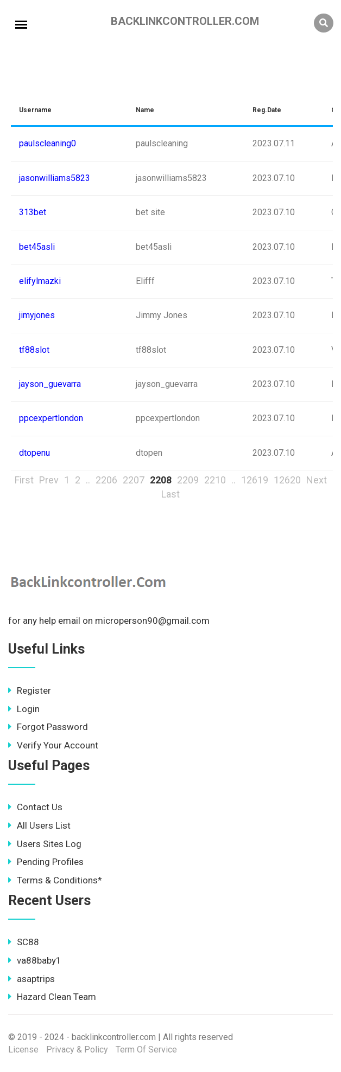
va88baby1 (34, 960)
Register (29, 690)
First (24, 480)
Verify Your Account (53, 745)
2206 (106, 480)
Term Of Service (146, 1049)
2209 (188, 480)
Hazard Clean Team (52, 996)
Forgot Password (48, 726)
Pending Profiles (46, 861)
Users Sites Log (44, 843)
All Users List (39, 825)
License (23, 1049)
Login (24, 708)
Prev (49, 480)
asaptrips (31, 978)
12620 (287, 480)
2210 (215, 480)
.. (88, 480)
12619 (254, 480)
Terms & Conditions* (55, 880)
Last (170, 494)
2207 (133, 480)
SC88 (23, 942)
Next (316, 480)
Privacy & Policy (77, 1049)
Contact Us (35, 807)
